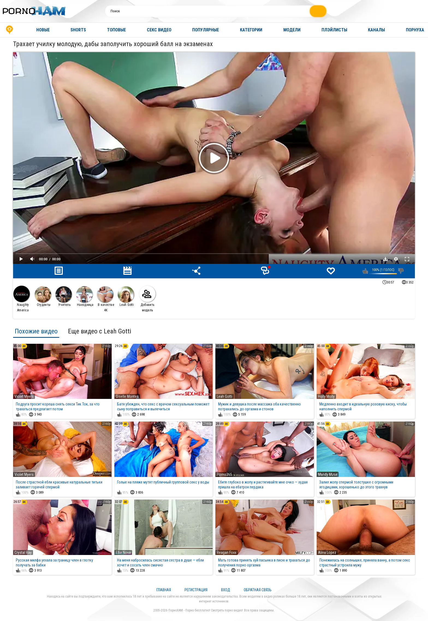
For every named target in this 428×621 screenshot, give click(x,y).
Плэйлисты (334, 29)
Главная (9, 30)
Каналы (376, 29)
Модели (292, 29)
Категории (251, 29)
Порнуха (415, 29)
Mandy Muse (327, 474)
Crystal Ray (23, 552)
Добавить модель (147, 299)
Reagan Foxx (226, 552)
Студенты (43, 296)
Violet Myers (24, 396)
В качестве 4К (105, 299)
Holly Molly (326, 396)
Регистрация (196, 590)
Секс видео (159, 29)
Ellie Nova (123, 552)
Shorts (78, 29)
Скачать (385, 259)
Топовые (116, 29)
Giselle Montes (127, 396)
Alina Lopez (327, 552)
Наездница (84, 296)
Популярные (205, 29)
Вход (225, 590)
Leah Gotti (126, 296)
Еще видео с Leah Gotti (99, 331)
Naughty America (21, 299)
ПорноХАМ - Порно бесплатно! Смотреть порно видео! (205, 610)
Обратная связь (258, 590)
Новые (43, 29)
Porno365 (224, 474)
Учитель (63, 296)
